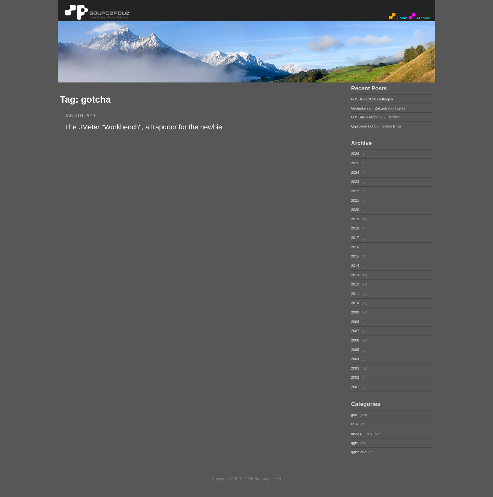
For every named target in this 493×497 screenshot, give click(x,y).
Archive (419, 16)
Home (398, 16)
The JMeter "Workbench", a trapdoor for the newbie (143, 127)
